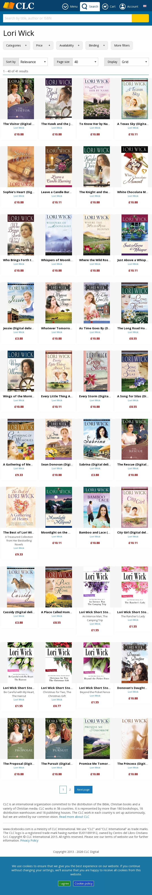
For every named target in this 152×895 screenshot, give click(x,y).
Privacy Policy (29, 840)
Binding (94, 45)
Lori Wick (19, 127)
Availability (67, 45)
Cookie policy (83, 883)
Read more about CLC (74, 817)
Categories (13, 45)
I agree (64, 883)
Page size (63, 62)
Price (39, 45)
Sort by (11, 62)
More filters (122, 45)
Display (112, 62)
